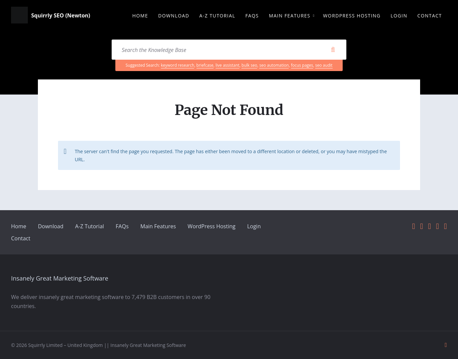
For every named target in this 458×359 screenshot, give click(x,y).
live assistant (227, 65)
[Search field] (229, 50)
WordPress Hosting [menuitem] (352, 15)
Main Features (158, 226)
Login (254, 226)
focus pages (302, 65)
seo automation (274, 65)
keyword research (177, 65)
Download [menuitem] (173, 15)
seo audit (323, 65)
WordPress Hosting (212, 226)
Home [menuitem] (140, 15)
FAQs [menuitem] (252, 15)
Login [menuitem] (399, 15)
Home (18, 226)
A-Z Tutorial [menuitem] (217, 15)
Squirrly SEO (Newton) (60, 15)
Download (50, 226)
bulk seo (249, 65)
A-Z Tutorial (89, 226)
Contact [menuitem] (429, 15)
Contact (20, 238)
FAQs (122, 226)
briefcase (205, 65)
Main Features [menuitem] (289, 15)
